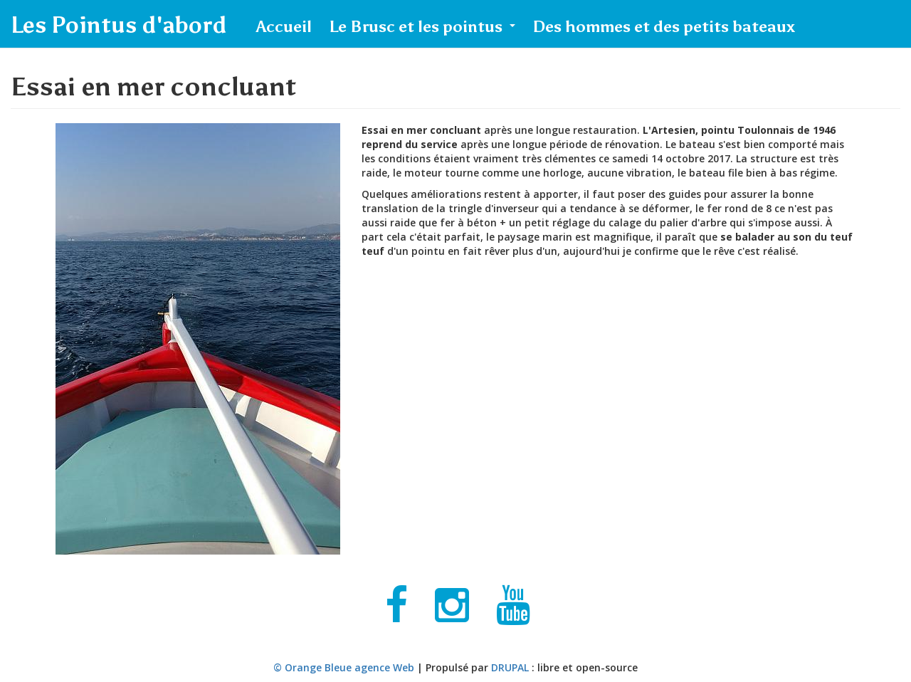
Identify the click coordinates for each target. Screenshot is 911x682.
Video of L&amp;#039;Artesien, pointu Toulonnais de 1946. (589, 418)
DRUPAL (510, 667)
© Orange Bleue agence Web (343, 667)
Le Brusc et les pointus (422, 26)
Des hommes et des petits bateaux (663, 26)
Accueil (284, 26)
